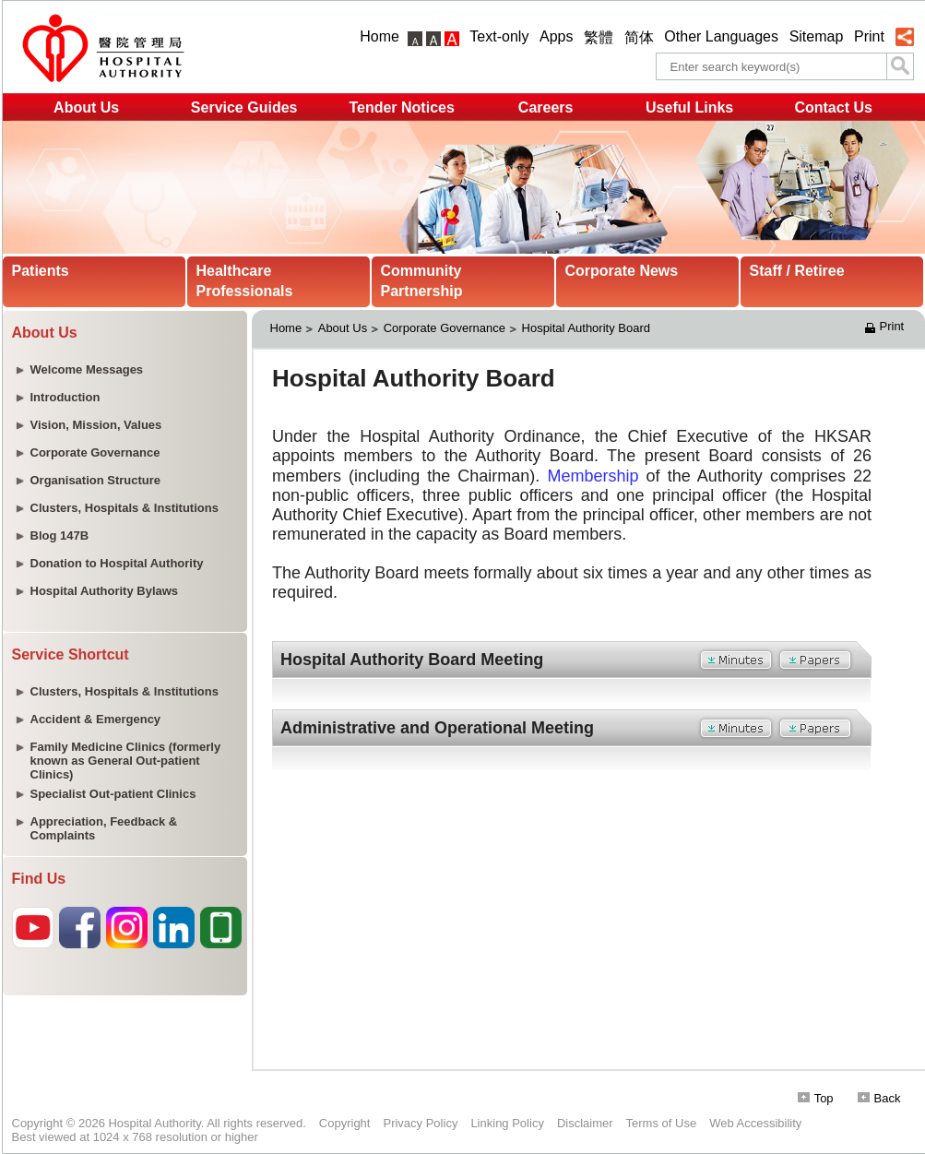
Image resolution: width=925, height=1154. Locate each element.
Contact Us (833, 107)
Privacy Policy (420, 1123)
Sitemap (816, 36)
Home (379, 36)
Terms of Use (661, 1123)
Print (869, 36)
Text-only (498, 36)
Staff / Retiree (797, 271)
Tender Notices (401, 107)
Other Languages (721, 36)
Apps (556, 36)
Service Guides (244, 107)
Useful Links (689, 107)
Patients (40, 271)
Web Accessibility (755, 1123)
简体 (639, 37)
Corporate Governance (444, 328)
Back (879, 1098)
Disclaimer (585, 1123)
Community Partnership (422, 281)
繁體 (598, 37)
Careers (546, 107)
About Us (86, 107)
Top (816, 1098)
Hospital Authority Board (586, 328)
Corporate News (622, 271)
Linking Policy (507, 1123)
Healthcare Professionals (244, 281)
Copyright (345, 1123)
